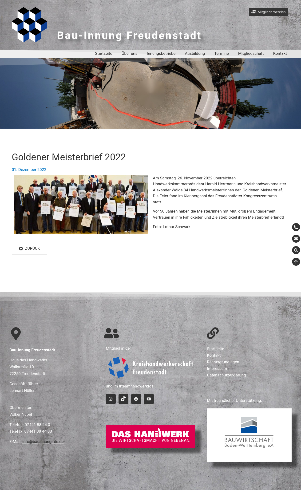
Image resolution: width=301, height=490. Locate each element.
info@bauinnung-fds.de (43, 441)
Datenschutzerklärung (226, 375)
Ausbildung (195, 53)
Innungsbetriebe (161, 53)
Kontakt (280, 53)
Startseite (103, 53)
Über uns (129, 53)
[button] (29, 248)
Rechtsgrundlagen (223, 362)
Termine (221, 53)
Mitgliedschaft (251, 53)
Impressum (217, 368)
